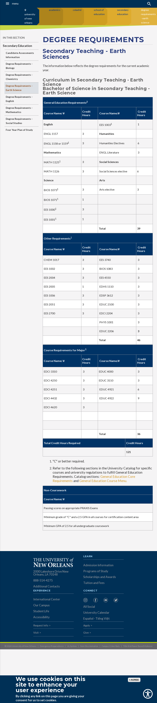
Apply (86, 625)
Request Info (40, 625)
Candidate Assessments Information (20, 55)
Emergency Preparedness (52, 646)
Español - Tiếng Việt (96, 618)
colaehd (77, 9)
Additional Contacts (46, 586)
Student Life (41, 611)
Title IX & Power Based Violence (137, 646)
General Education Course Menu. (103, 481)
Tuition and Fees (94, 583)
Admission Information (98, 565)
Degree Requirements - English (19, 98)
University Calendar (96, 612)
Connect (90, 590)
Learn (88, 556)
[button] (15, 3)
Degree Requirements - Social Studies (19, 120)
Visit (36, 632)
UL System (72, 646)
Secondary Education (17, 46)
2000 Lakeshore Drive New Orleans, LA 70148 (50, 573)
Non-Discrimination (89, 646)
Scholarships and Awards (99, 577)
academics (54, 9)
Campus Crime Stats (111, 646)
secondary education (122, 12)
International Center (46, 599)
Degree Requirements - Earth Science (19, 87)
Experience (41, 590)
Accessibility (41, 617)
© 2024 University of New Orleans (20, 646)
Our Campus (41, 605)
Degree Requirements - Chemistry (19, 76)
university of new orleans (29, 18)
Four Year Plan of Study (19, 129)
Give (86, 632)
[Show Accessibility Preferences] (148, 694)
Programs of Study (95, 571)
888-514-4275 (43, 580)
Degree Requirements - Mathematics (19, 109)
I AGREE (134, 680)
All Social (89, 606)
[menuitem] (87, 600)
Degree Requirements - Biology (19, 65)
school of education (99, 12)
